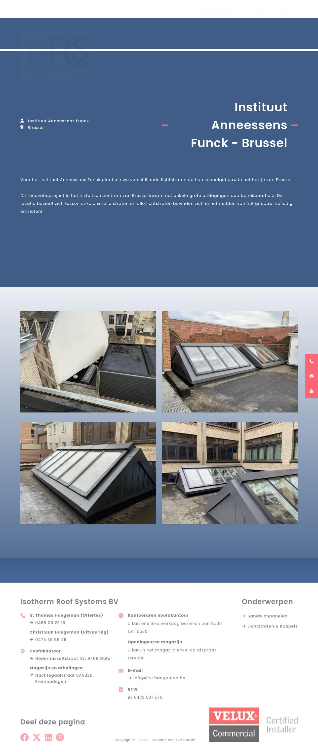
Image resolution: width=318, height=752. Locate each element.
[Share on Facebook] (24, 740)
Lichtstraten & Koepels (269, 9)
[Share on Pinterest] (60, 740)
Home (132, 34)
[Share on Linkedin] (48, 740)
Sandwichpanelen (216, 9)
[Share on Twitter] (37, 740)
